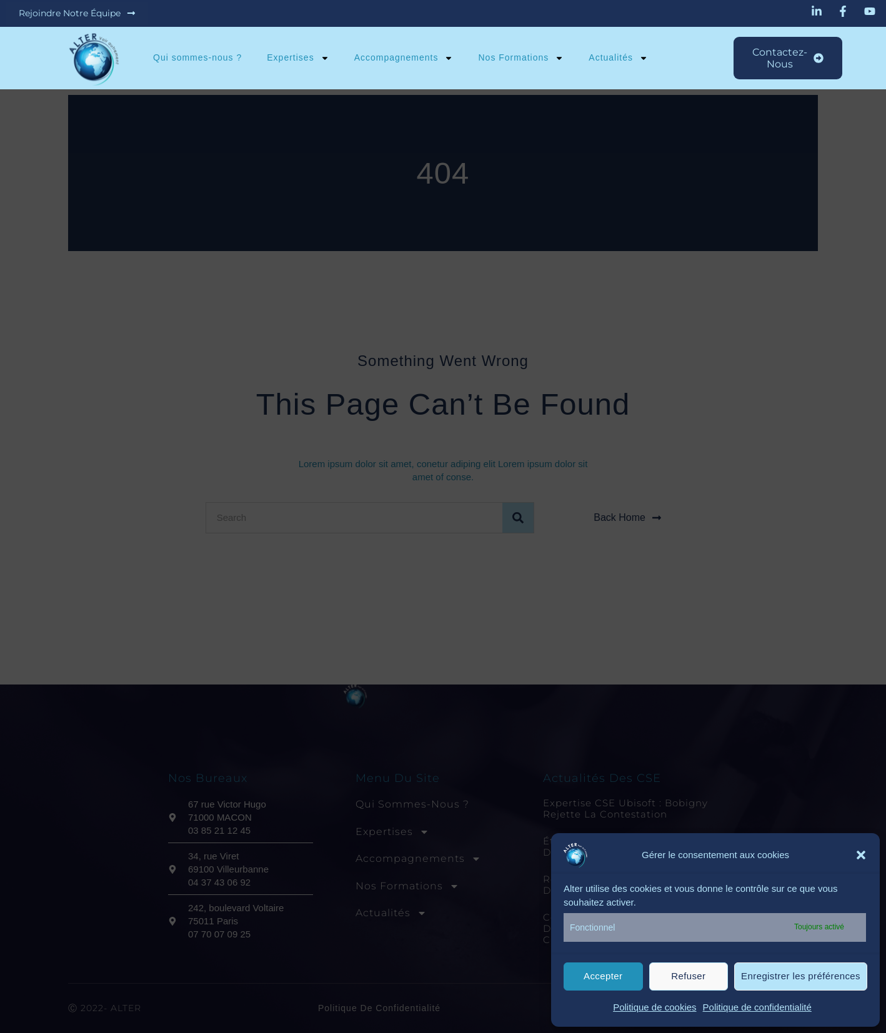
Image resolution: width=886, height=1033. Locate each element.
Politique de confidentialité (757, 1007)
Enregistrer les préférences (800, 976)
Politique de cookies (654, 1007)
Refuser (688, 976)
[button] (861, 855)
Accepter (603, 976)
